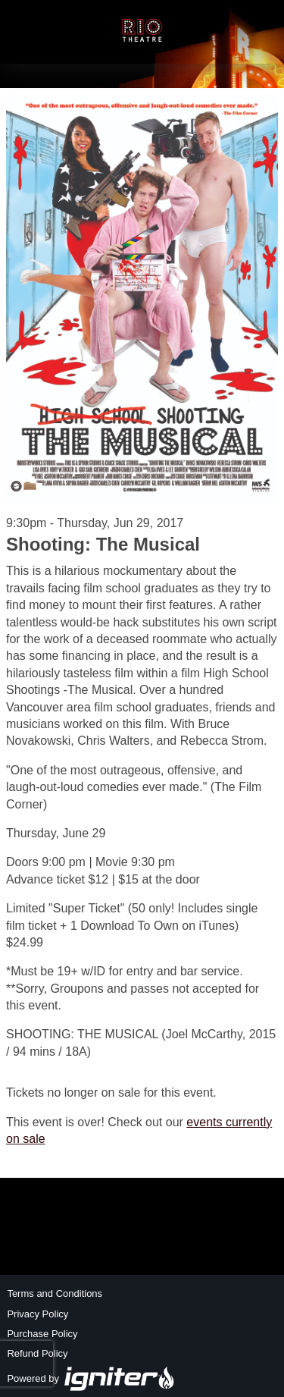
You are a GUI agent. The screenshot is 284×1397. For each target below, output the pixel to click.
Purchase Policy (42, 1333)
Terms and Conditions (54, 1293)
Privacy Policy (37, 1314)
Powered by (91, 1378)
